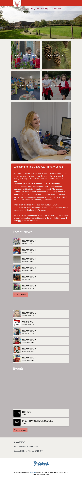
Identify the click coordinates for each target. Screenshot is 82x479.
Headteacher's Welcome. (36, 210)
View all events (20, 430)
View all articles (20, 294)
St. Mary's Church (52, 205)
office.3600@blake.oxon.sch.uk (26, 447)
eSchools (33, 472)
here (46, 179)
